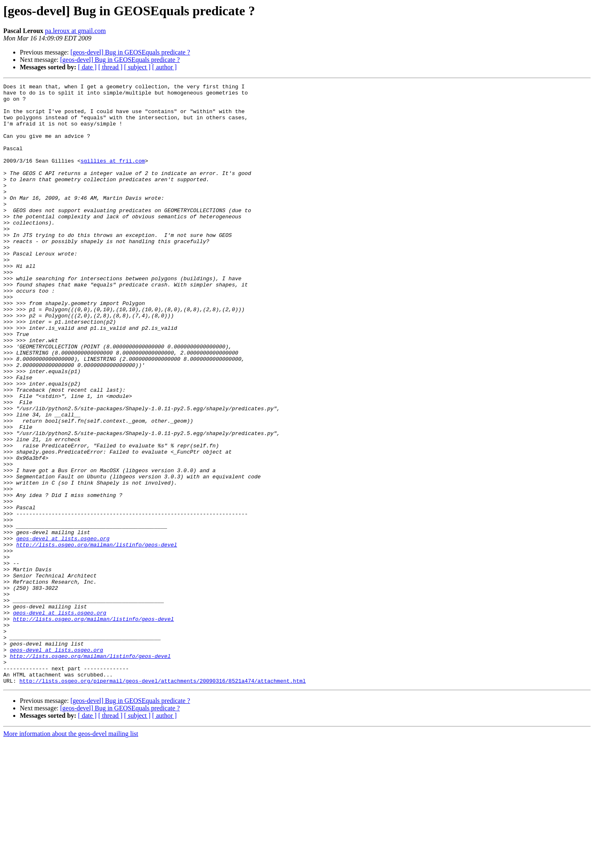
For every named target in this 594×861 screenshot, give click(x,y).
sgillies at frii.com (112, 176)
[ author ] (164, 67)
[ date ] (87, 67)
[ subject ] (137, 67)
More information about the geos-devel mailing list (70, 853)
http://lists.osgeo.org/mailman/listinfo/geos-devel (96, 637)
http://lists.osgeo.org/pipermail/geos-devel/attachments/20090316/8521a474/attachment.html (162, 800)
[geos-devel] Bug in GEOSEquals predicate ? (130, 52)
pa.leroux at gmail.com (75, 30)
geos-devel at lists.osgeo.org (62, 630)
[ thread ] (110, 67)
